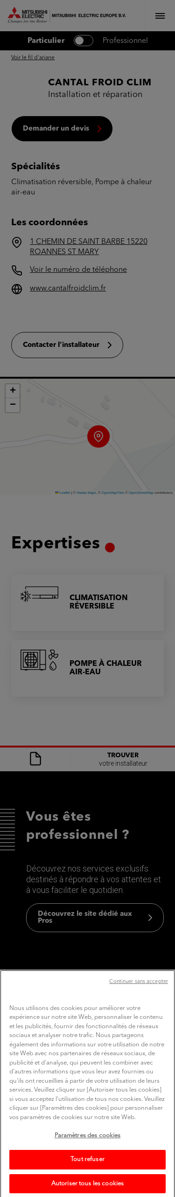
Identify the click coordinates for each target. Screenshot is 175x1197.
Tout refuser (87, 1173)
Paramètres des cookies (88, 1149)
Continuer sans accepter (138, 995)
